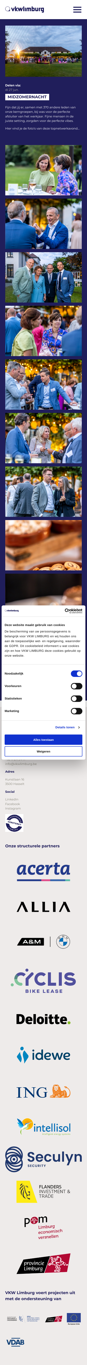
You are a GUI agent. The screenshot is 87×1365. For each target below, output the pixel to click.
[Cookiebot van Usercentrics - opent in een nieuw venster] (64, 611)
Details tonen (65, 727)
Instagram (13, 808)
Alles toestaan (43, 739)
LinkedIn (12, 799)
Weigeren (43, 751)
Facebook (12, 804)
